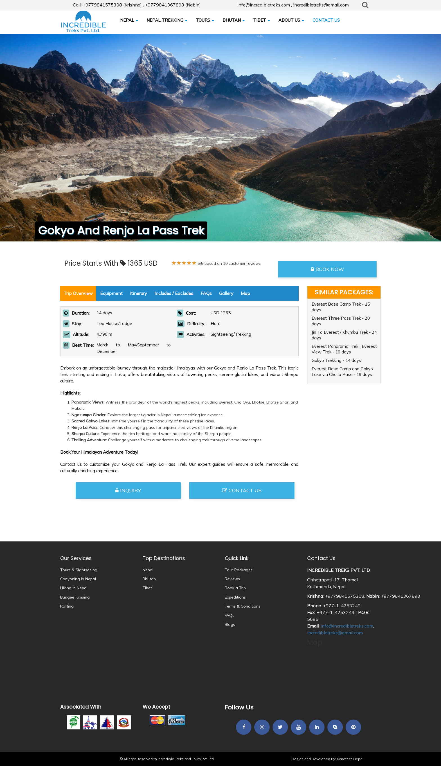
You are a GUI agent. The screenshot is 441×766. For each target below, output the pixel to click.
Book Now (327, 269)
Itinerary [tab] (138, 293)
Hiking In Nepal (73, 587)
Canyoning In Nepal (78, 578)
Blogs (230, 624)
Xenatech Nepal (350, 759)
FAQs (229, 615)
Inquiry (128, 490)
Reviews (232, 578)
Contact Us (242, 490)
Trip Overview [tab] (78, 293)
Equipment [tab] (111, 293)
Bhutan (149, 578)
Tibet (147, 587)
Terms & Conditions (242, 606)
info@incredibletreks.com (347, 626)
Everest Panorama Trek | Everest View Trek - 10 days (344, 349)
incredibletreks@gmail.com (335, 632)
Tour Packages (239, 569)
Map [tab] (245, 293)
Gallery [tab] (226, 293)
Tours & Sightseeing (78, 569)
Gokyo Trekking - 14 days (336, 360)
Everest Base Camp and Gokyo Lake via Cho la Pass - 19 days (342, 371)
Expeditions (235, 597)
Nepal (148, 569)
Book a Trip (235, 587)
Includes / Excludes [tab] (173, 293)
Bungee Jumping (75, 597)
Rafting (67, 606)
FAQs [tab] (206, 293)
